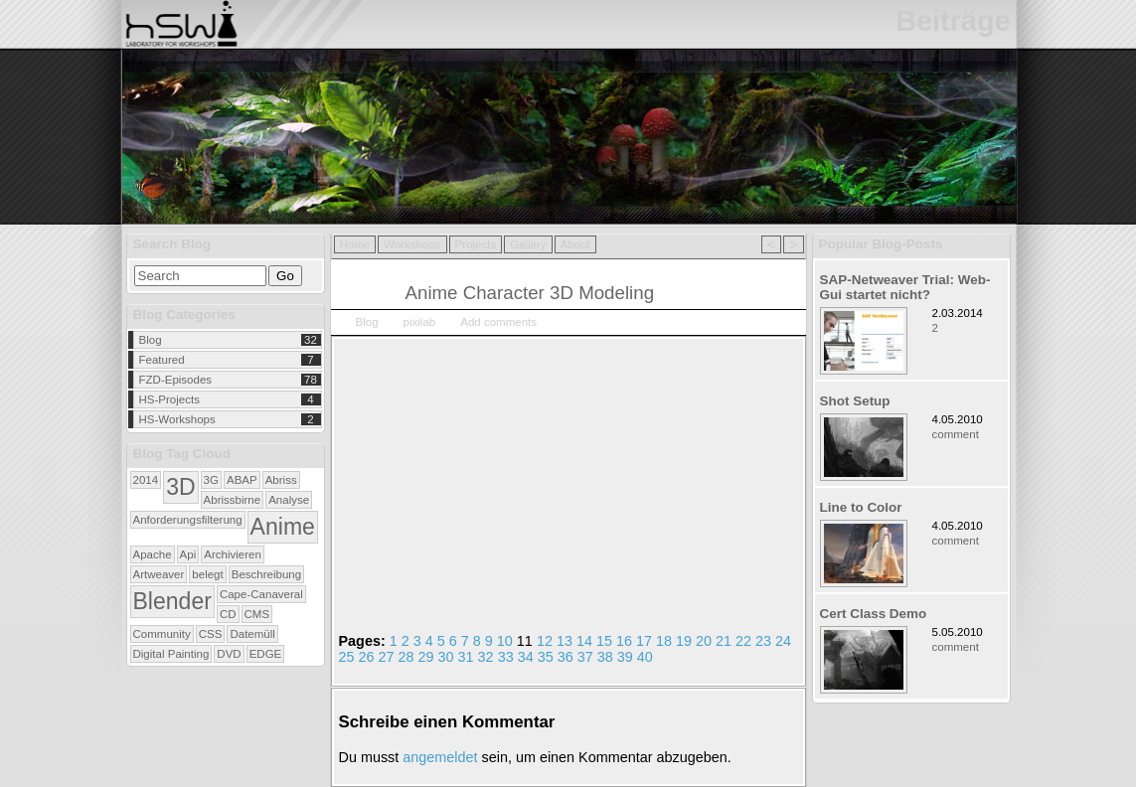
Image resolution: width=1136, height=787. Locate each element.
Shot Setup (855, 401)
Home (355, 244)
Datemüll (252, 634)
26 (367, 657)
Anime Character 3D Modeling (530, 292)
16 (624, 641)
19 (684, 641)
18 (664, 641)
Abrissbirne (232, 500)
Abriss (281, 480)
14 (584, 641)
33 (506, 657)
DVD (229, 654)
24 (783, 641)
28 (406, 657)
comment (955, 434)
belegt (207, 574)
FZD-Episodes (176, 380)
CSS (211, 634)
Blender (172, 601)
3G (211, 480)
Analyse (288, 500)
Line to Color (861, 507)
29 (426, 657)
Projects (476, 244)
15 (604, 641)
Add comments (498, 322)
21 (723, 641)
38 (605, 657)
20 (704, 641)
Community (162, 634)
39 (625, 657)
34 (526, 657)
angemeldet (440, 757)
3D (180, 487)
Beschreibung (266, 574)
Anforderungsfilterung (188, 520)
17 (644, 641)
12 (545, 641)
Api (188, 554)
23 (763, 641)
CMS (257, 614)
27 (387, 657)
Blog (150, 340)
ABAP (242, 480)
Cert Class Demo (873, 613)
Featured (162, 360)
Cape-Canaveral (261, 594)
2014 (146, 480)
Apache (152, 554)
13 (564, 641)
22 (743, 641)
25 (347, 657)
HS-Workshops (177, 419)
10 (505, 641)
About (575, 244)
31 (466, 657)
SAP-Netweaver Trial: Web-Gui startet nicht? (905, 287)
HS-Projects (169, 399)
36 (565, 657)
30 (446, 657)
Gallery (528, 244)
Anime (282, 527)
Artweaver (159, 574)
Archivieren (232, 554)
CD (228, 614)
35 (546, 657)
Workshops (412, 244)
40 (645, 657)
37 (585, 657)
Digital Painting (171, 654)
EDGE (265, 654)
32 (486, 657)
